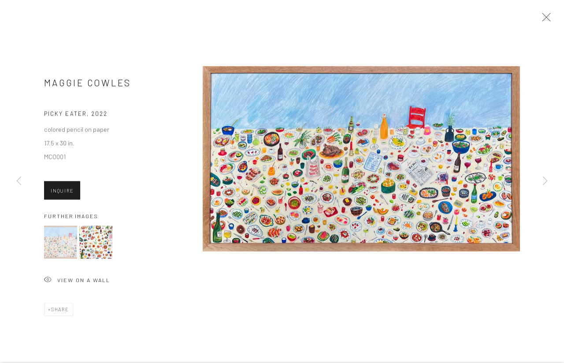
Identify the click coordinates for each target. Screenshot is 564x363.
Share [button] (60, 311)
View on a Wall (77, 282)
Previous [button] (19, 181)
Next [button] (545, 181)
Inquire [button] (62, 192)
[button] (60, 244)
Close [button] (544, 19)
